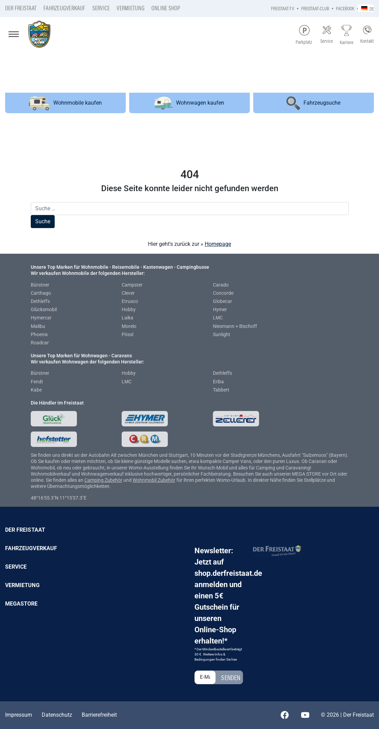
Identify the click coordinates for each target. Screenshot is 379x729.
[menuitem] (366, 8)
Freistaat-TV (282, 8)
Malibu (38, 326)
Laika (127, 317)
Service (101, 7)
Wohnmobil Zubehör (154, 480)
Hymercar (41, 317)
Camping (94, 480)
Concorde (223, 293)
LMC (218, 317)
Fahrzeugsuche (313, 103)
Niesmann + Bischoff (235, 326)
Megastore (21, 603)
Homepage (218, 244)
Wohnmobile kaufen (65, 103)
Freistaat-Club (315, 8)
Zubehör (113, 480)
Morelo (129, 326)
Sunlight (221, 334)
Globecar (222, 301)
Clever (128, 293)
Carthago (41, 293)
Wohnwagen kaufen (189, 103)
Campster (132, 285)
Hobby (129, 309)
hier (233, 659)
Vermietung (130, 7)
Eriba (218, 381)
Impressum (18, 715)
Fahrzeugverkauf (64, 7)
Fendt (37, 381)
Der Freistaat (21, 7)
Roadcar (40, 342)
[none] (366, 8)
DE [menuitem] (371, 8)
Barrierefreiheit (99, 715)
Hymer (220, 309)
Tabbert (221, 390)
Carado (221, 285)
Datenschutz (57, 715)
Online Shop (165, 7)
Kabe (36, 390)
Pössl (127, 334)
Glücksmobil (44, 309)
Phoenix (39, 334)
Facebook (345, 8)
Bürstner (40, 285)
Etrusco (130, 301)
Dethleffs (40, 301)
